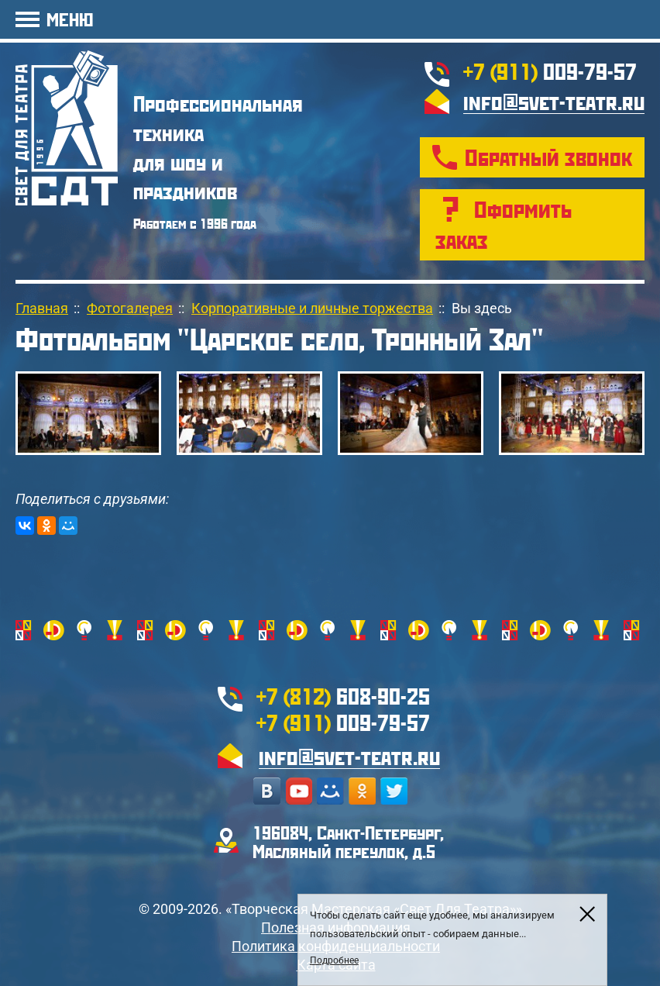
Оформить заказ (503, 224)
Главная (41, 308)
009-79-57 (550, 71)
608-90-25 (343, 696)
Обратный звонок (548, 157)
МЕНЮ (69, 19)
